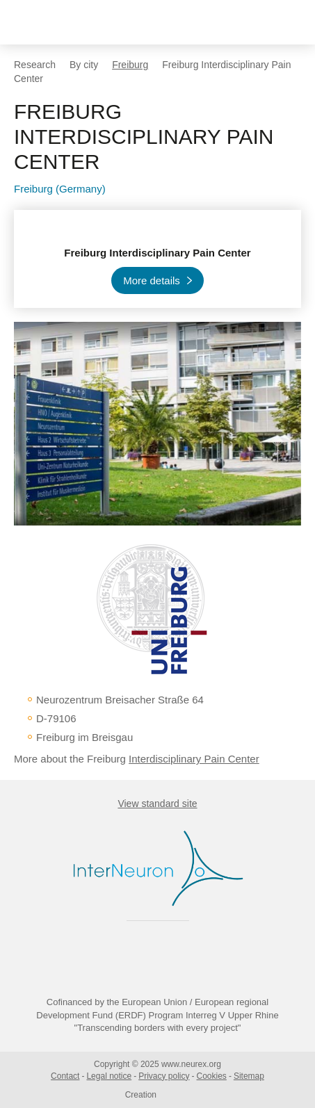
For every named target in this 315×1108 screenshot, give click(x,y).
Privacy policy (163, 1076)
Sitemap (249, 1076)
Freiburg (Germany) (60, 189)
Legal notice (108, 1076)
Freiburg (130, 64)
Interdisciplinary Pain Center (194, 759)
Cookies (212, 1076)
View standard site (157, 803)
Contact (65, 1076)
